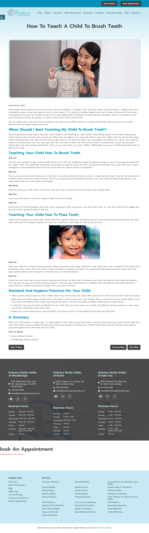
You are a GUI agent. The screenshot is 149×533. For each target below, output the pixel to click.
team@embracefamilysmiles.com (24, 394)
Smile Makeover (115, 509)
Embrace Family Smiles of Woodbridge (23, 374)
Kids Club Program (114, 13)
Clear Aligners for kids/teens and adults (123, 499)
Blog (127, 13)
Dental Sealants (49, 494)
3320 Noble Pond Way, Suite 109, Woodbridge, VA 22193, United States (22, 384)
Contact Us (135, 13)
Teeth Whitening (115, 513)
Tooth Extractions (50, 516)
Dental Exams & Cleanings (119, 488)
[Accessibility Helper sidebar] (2, 17)
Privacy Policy (106, 528)
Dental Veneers (82, 494)
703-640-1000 (16, 390)
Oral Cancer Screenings (85, 503)
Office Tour (14, 492)
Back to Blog (16, 347)
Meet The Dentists (17, 486)
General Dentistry (83, 498)
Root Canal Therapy (51, 509)
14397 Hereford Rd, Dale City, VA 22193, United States (112, 383)
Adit (97, 528)
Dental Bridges (48, 488)
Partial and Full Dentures (53, 506)
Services (57, 13)
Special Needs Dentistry (85, 513)
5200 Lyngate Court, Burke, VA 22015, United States (67, 383)
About (47, 13)
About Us (13, 483)
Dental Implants (115, 491)
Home (39, 13)
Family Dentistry (49, 498)
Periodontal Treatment (85, 506)
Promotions (88, 13)
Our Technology (16, 495)
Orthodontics (113, 503)
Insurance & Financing (18, 499)
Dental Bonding (82, 483)
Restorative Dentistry (117, 506)
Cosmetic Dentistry (50, 483)
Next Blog (134, 347)
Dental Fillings (48, 491)
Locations (99, 13)
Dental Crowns (81, 488)
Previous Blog (118, 347)
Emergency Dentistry (117, 494)
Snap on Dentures (50, 513)
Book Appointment (131, 3)
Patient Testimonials (17, 502)
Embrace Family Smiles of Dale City (112, 374)
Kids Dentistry (48, 503)
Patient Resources (72, 13)
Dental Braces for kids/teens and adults (122, 484)
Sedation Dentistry (83, 509)
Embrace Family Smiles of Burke (68, 374)
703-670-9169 (105, 388)
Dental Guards (81, 491)
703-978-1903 (60, 388)
